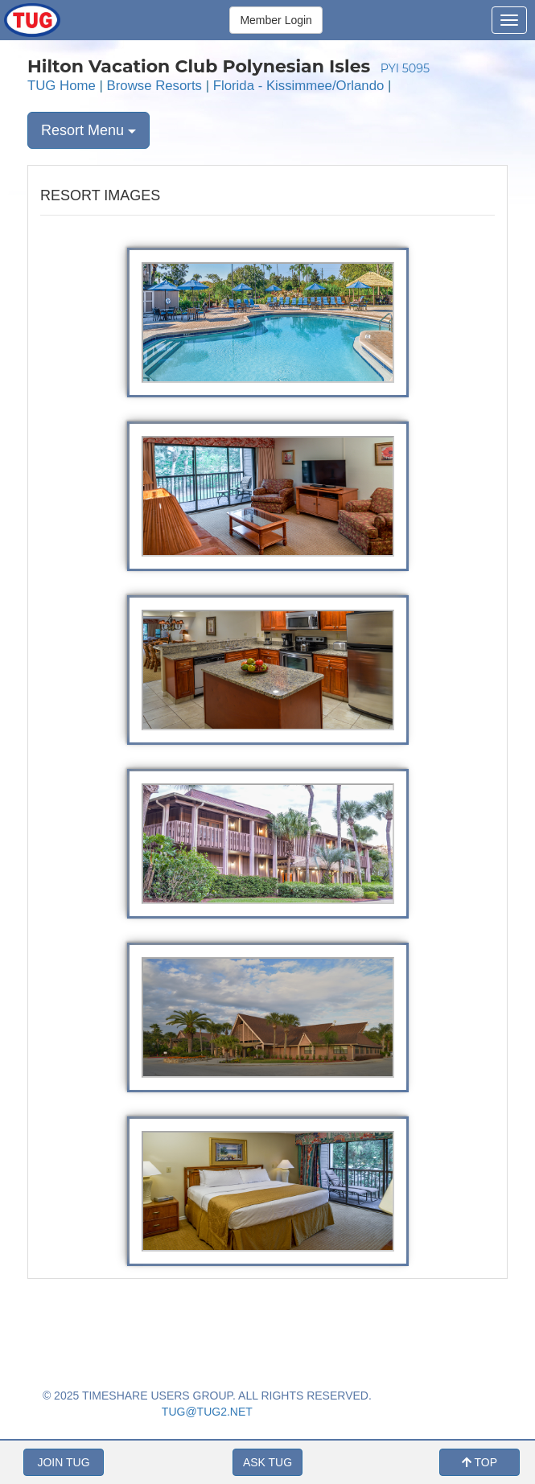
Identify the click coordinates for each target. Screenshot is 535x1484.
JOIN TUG (63, 1462)
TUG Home (61, 85)
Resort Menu (88, 130)
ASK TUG (267, 1462)
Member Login (276, 20)
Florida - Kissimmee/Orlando (299, 85)
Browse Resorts (154, 85)
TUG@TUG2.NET (207, 1411)
